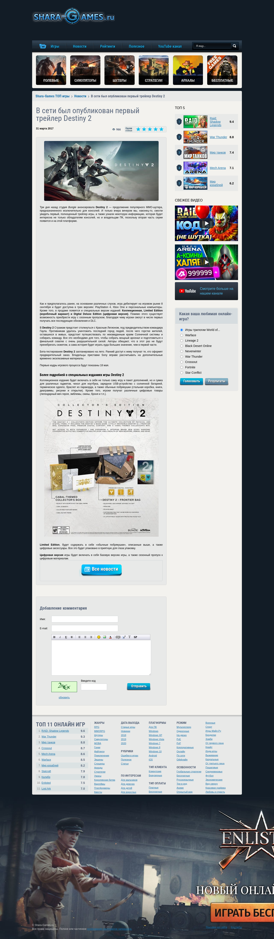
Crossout (191, 362)
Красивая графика (216, 787)
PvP (179, 743)
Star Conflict (193, 372)
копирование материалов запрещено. (109, 928)
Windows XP (155, 735)
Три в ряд (182, 783)
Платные (153, 787)
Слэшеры (99, 763)
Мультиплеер (184, 727)
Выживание (212, 755)
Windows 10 (155, 751)
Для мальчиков (129, 780)
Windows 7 (154, 743)
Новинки (125, 731)
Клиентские (155, 771)
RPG (96, 727)
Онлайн (181, 751)
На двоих (182, 735)
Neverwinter (193, 351)
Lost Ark (46, 788)
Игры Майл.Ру (213, 731)
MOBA (97, 743)
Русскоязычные (185, 779)
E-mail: (44, 628)
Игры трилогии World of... (202, 330)
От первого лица (215, 743)
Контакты (236, 927)
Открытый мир (184, 792)
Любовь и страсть (215, 792)
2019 (123, 739)
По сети (181, 755)
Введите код (88, 680)
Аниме (180, 787)
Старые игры (128, 727)
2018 (123, 735)
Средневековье (214, 771)
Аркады (98, 767)
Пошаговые (212, 767)
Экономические (214, 779)
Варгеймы (99, 784)
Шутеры (98, 735)
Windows (153, 731)
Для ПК (153, 727)
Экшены (98, 759)
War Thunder (218, 137)
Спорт (209, 727)
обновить (64, 697)
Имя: (43, 619)
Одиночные (183, 731)
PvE (179, 739)
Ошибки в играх (129, 755)
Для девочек (128, 784)
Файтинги (99, 751)
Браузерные (155, 775)
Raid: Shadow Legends (215, 122)
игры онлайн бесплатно (73, 15)
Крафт (209, 747)
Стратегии (99, 771)
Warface (190, 335)
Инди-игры (211, 751)
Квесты (98, 792)
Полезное (126, 759)
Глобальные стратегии (189, 771)
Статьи (125, 763)
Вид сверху (212, 783)
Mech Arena (218, 168)
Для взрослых (128, 792)
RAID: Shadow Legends (55, 730)
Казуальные (212, 759)
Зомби (209, 739)
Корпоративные (185, 747)
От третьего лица (215, 763)
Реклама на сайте (216, 927)
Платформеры (102, 788)
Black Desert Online (198, 346)
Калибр (46, 777)
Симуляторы (101, 739)
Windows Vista (156, 739)
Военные (210, 722)
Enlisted (46, 782)
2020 (123, 743)
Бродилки (211, 735)
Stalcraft (46, 771)
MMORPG (99, 731)
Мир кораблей (216, 183)
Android (153, 755)
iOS (151, 759)
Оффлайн (182, 759)
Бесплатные (155, 791)
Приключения (101, 755)
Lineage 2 (191, 340)
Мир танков (218, 152)
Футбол (210, 775)
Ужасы (97, 776)
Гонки (97, 747)
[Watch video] (206, 223)
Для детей (126, 788)
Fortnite (190, 367)
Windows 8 (154, 747)
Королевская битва (104, 780)
